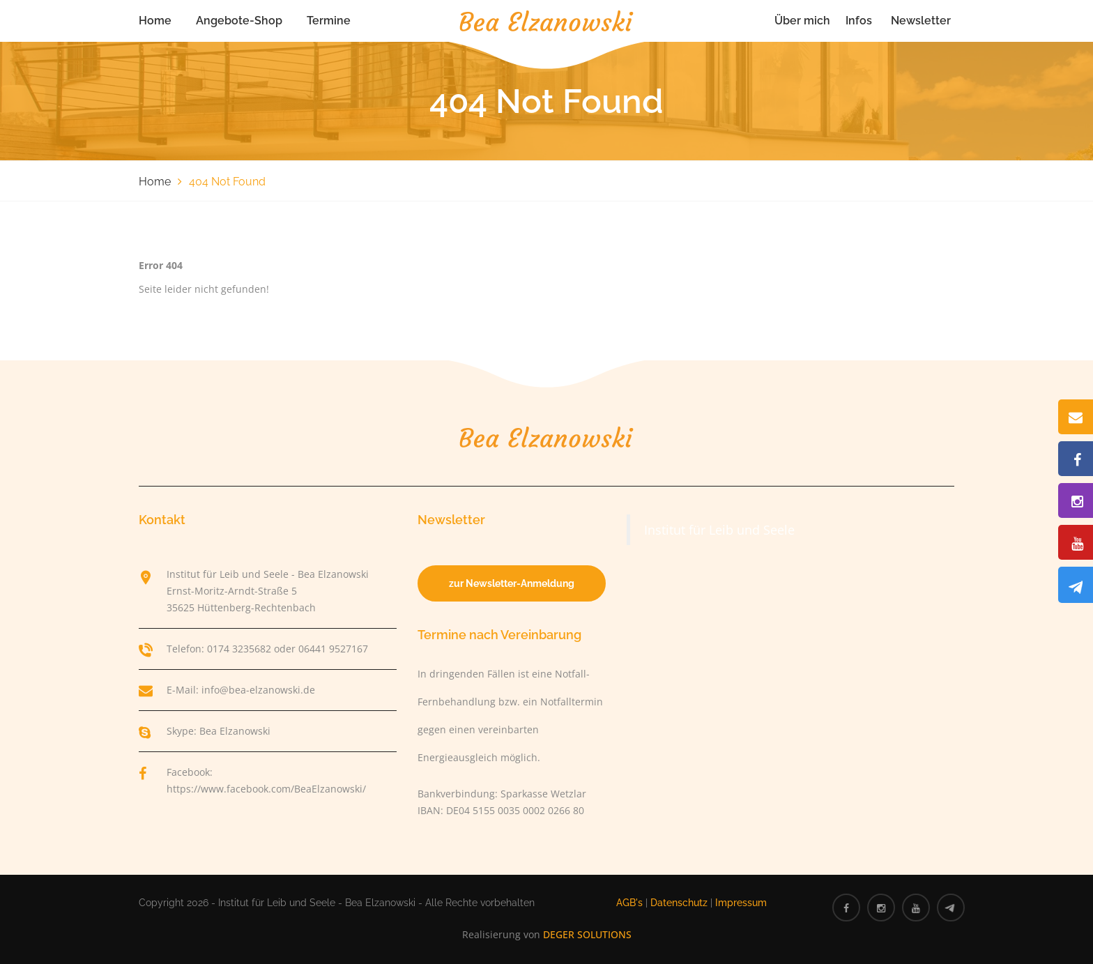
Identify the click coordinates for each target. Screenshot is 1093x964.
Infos (859, 20)
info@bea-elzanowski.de (258, 689)
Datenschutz (679, 902)
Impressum (741, 902)
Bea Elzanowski (234, 730)
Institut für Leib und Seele (719, 529)
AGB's (629, 902)
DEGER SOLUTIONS (587, 934)
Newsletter (921, 20)
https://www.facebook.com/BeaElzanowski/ (266, 788)
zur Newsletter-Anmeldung (511, 583)
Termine (329, 20)
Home (155, 20)
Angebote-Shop (239, 20)
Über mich (802, 20)
